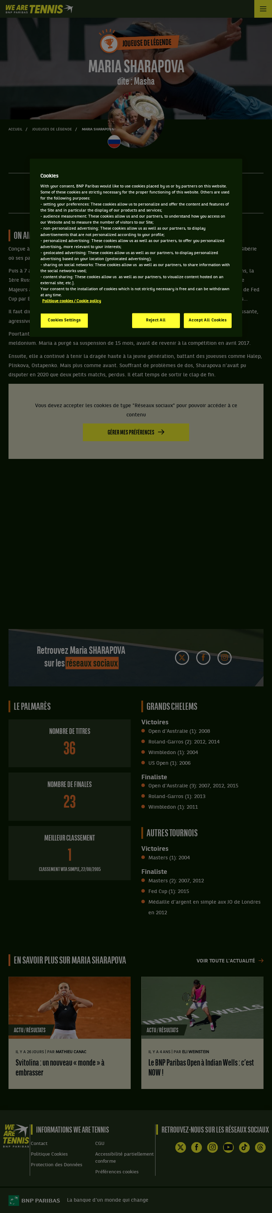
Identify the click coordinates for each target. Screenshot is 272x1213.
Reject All (156, 320)
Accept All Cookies (207, 320)
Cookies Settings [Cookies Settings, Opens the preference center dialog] (64, 320)
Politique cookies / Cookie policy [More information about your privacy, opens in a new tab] (71, 301)
